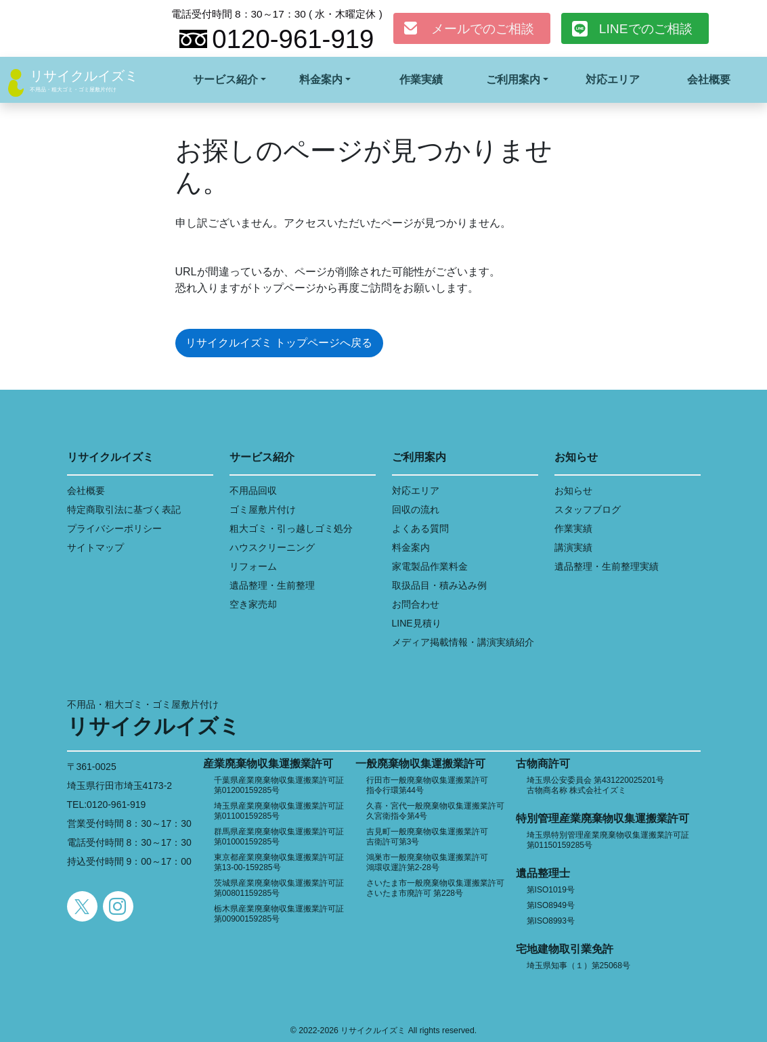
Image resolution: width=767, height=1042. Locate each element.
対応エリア (613, 79)
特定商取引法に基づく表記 (124, 509)
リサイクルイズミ (84, 75)
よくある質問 (420, 528)
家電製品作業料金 (430, 566)
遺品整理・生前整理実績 (606, 566)
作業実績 (421, 79)
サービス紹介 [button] (225, 79)
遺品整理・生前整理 (272, 585)
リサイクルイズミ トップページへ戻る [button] (278, 342)
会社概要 (708, 79)
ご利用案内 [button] (513, 79)
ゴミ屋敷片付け (262, 509)
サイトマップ (95, 547)
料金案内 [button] (321, 79)
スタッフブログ (587, 509)
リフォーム (253, 566)
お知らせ (573, 490)
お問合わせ (415, 604)
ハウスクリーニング (272, 547)
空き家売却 (253, 604)
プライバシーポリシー (114, 528)
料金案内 (411, 547)
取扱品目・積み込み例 (439, 585)
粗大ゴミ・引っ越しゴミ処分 (291, 528)
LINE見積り (416, 623)
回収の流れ (415, 509)
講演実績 (573, 547)
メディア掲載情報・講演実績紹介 (463, 642)
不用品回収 (253, 490)
